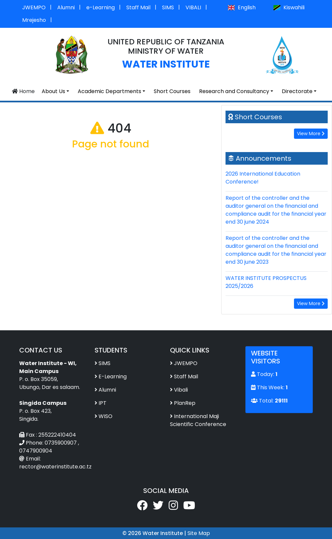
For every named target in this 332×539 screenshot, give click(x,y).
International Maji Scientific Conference (198, 420)
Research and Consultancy (234, 91)
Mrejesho (34, 20)
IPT (102, 403)
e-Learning (100, 7)
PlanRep (184, 403)
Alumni (66, 7)
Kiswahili (289, 7)
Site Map (198, 533)
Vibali (181, 390)
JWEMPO (34, 7)
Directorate (297, 91)
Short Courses (172, 91)
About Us (53, 91)
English (241, 7)
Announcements (263, 158)
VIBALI (193, 7)
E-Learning (113, 376)
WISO (105, 416)
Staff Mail (138, 7)
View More (311, 133)
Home (23, 91)
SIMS (168, 7)
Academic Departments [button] (109, 91)
